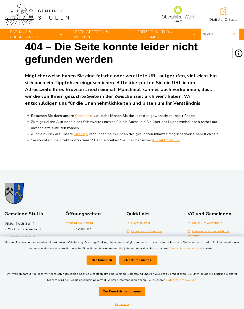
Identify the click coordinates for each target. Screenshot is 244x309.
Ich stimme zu (101, 260)
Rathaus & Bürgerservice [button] (36, 34)
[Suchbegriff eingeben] (220, 34)
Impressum (122, 304)
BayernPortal (138, 223)
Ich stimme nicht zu (138, 260)
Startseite (83, 115)
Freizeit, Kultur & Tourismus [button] (167, 34)
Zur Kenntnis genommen (122, 291)
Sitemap (81, 134)
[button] (238, 53)
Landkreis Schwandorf (144, 231)
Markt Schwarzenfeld (205, 223)
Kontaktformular (166, 140)
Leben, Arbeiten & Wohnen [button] (100, 34)
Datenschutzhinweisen (184, 248)
